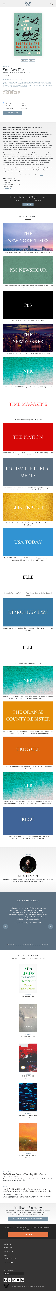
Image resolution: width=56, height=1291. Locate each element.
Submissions (10, 1259)
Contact (8, 1248)
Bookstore (9, 1251)
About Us (8, 1244)
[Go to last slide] (5, 926)
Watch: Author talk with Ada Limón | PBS (28, 321)
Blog (6, 1255)
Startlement (28, 997)
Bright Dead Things (28, 1155)
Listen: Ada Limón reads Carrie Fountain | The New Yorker (28, 354)
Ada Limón (8, 75)
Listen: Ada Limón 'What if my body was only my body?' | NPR (28, 387)
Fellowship (9, 1262)
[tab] (8, 944)
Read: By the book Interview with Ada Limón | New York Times (28, 253)
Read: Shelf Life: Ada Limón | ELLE (28, 663)
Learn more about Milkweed (28, 1219)
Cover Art (9, 188)
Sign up (28, 204)
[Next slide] (50, 926)
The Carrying (28, 1076)
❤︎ (28, 1234)
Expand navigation (4, 3)
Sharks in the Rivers (28, 1115)
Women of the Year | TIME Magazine (28, 420)
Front (24, 60)
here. (41, 175)
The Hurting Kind (28, 1036)
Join (7, 1273)
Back (32, 60)
